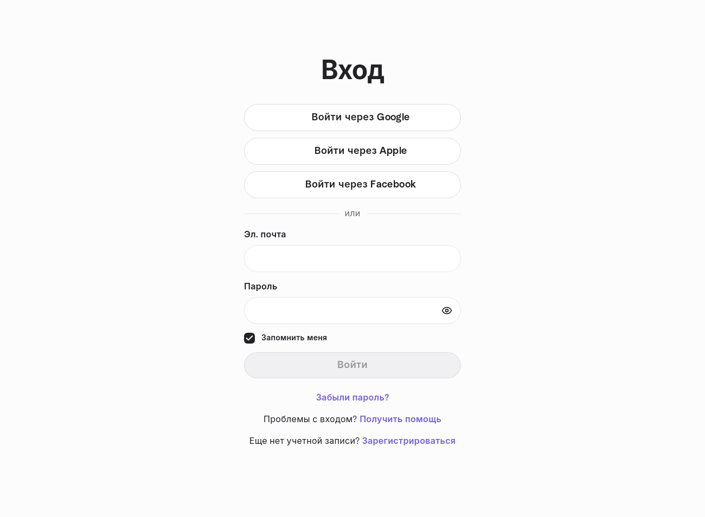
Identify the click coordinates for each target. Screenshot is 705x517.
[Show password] (446, 310)
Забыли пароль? (352, 397)
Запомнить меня (294, 338)
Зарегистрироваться (409, 441)
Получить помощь (400, 419)
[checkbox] (249, 338)
